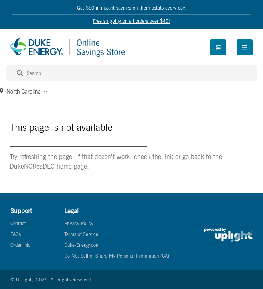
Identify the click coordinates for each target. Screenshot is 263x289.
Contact (18, 223)
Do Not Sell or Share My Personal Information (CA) (116, 256)
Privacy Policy (78, 223)
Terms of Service (81, 234)
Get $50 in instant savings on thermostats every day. (131, 7)
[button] (131, 92)
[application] (240, 266)
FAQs (15, 234)
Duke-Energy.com (82, 245)
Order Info (20, 245)
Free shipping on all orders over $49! (131, 21)
